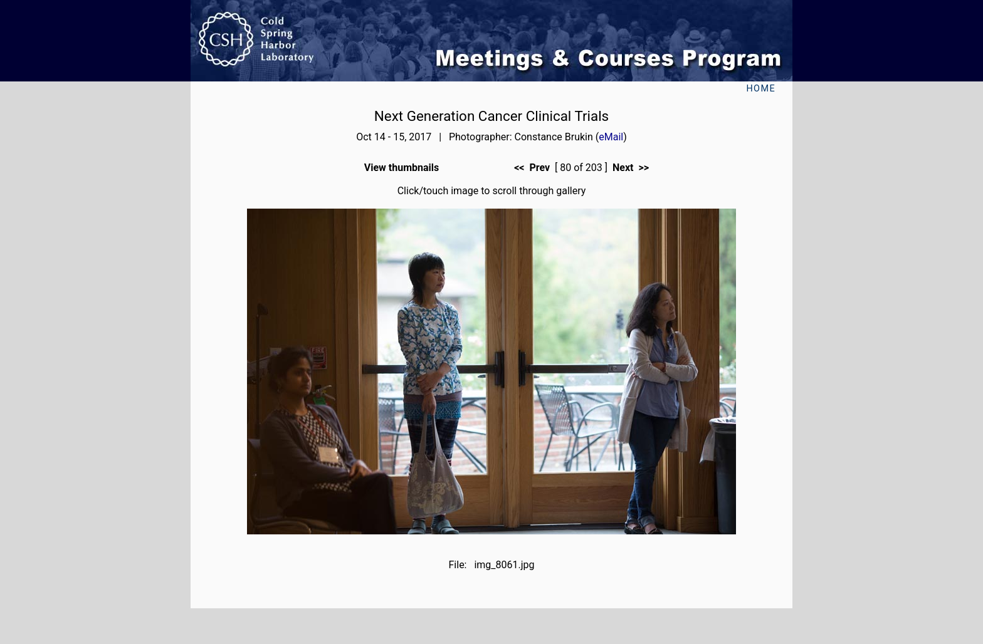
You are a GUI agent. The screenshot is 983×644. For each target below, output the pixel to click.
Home (760, 88)
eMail (611, 137)
